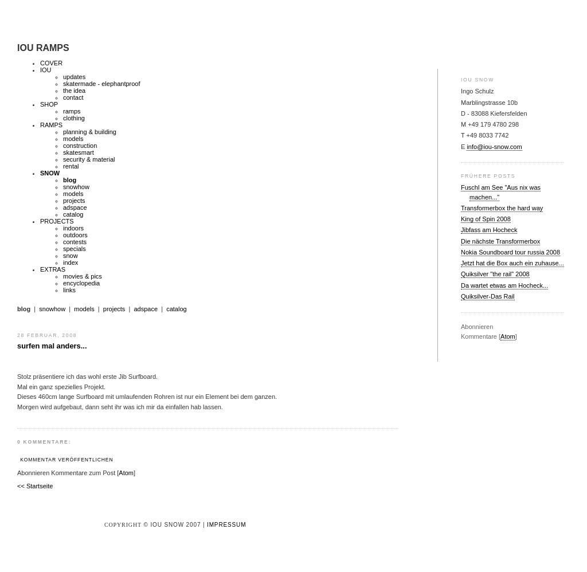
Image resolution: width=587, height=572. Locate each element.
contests (75, 241)
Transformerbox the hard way (502, 208)
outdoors (75, 235)
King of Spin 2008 (486, 219)
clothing (74, 118)
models (73, 138)
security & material (89, 159)
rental (71, 166)
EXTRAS (52, 269)
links (69, 290)
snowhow (76, 186)
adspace (75, 207)
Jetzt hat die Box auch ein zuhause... (512, 263)
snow (70, 255)
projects (74, 200)
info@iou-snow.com (494, 146)
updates (74, 76)
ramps (72, 111)
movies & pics (82, 276)
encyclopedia (81, 283)
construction (80, 145)
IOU (46, 69)
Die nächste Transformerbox (500, 241)
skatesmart (78, 152)
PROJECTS (57, 221)
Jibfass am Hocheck (489, 229)
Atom (507, 336)
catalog (73, 214)
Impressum (226, 525)
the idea (74, 90)
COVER (51, 63)
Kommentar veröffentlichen (66, 460)
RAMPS (51, 125)
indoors (73, 228)
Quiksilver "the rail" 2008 (495, 274)
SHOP (49, 104)
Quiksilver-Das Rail (488, 296)
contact (73, 97)
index (70, 262)
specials (74, 248)
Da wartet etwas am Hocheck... (504, 285)
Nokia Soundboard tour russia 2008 (510, 252)
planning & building (89, 131)
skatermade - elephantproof (101, 83)
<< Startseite (35, 486)
